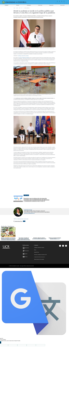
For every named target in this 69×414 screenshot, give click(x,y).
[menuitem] (56, 3)
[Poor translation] (0, 333)
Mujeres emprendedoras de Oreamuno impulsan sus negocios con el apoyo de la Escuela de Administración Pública (8, 229)
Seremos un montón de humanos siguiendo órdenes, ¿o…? (55, 229)
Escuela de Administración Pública (24, 57)
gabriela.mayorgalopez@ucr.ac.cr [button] (29, 204)
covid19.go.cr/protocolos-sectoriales (23, 55)
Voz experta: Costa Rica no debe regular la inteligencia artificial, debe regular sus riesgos (23, 229)
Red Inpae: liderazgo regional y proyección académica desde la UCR (39, 229)
